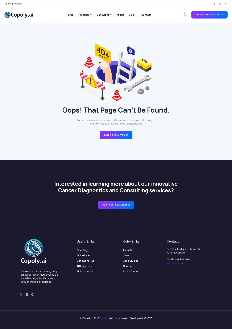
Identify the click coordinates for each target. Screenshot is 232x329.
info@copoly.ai (175, 263)
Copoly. (104, 318)
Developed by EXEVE (141, 318)
